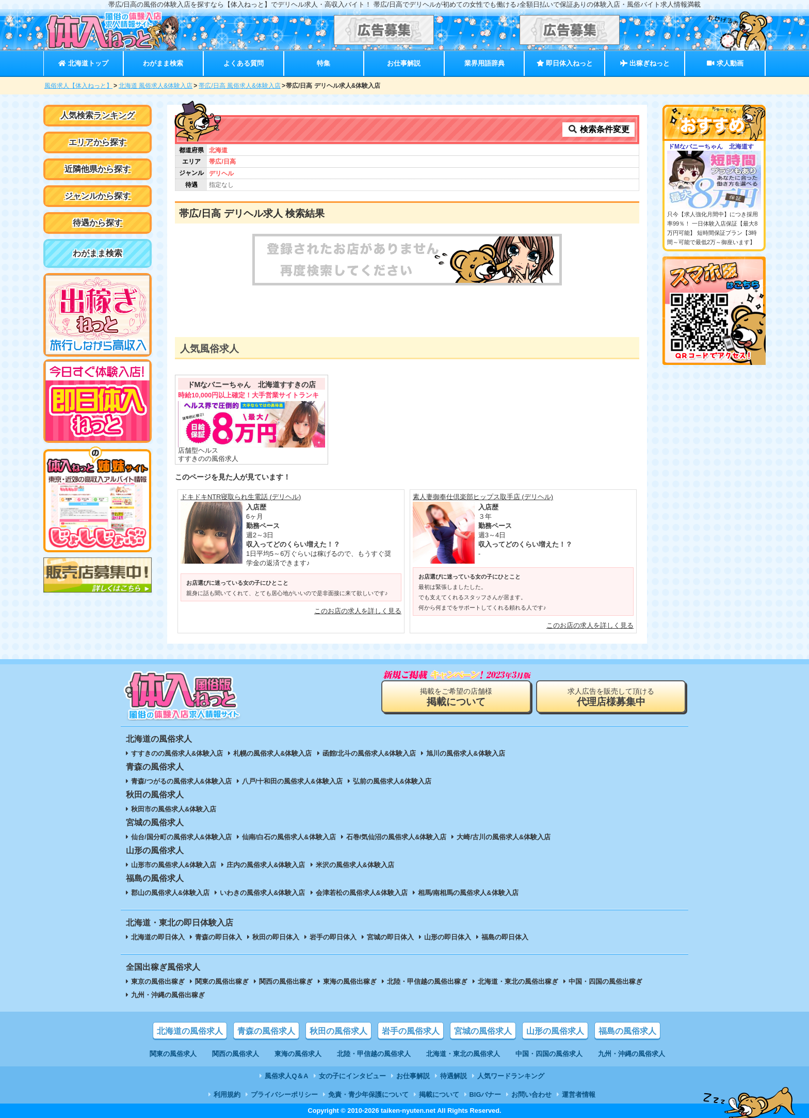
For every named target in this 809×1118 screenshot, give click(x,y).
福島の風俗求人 (627, 1031)
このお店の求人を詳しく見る (357, 611)
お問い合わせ (531, 1094)
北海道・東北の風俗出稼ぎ (518, 981)
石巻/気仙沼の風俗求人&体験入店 (396, 837)
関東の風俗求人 (173, 1054)
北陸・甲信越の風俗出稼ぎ (427, 981)
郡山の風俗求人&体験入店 (170, 893)
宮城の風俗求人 (483, 1031)
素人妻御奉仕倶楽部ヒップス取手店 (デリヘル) (483, 497)
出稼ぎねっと (645, 63)
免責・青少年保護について (368, 1094)
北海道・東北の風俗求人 (463, 1054)
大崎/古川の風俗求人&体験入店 (504, 837)
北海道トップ (83, 63)
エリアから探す (97, 142)
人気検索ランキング (97, 115)
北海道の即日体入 (158, 937)
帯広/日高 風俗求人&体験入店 (240, 85)
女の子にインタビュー (352, 1076)
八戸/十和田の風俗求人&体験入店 (292, 781)
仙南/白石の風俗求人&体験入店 (289, 837)
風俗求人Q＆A (286, 1076)
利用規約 (227, 1094)
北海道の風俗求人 (190, 1031)
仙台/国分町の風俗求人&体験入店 (181, 837)
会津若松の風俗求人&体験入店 (362, 893)
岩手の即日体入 (333, 937)
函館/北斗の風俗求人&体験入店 (369, 753)
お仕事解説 (403, 63)
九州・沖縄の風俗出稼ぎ (168, 995)
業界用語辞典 (484, 63)
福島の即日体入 (504, 937)
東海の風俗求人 (297, 1054)
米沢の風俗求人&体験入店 (355, 865)
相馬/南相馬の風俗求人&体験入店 (468, 893)
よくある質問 (243, 63)
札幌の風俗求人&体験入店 (272, 753)
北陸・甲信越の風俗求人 (374, 1054)
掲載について (439, 1094)
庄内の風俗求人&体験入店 (265, 865)
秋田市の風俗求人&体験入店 (173, 809)
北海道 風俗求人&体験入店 (155, 85)
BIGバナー (485, 1094)
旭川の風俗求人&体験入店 (465, 753)
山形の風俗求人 (555, 1031)
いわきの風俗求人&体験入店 (262, 893)
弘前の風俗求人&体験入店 (392, 781)
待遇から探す (97, 222)
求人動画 (724, 63)
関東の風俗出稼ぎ (222, 981)
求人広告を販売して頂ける (611, 697)
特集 (323, 63)
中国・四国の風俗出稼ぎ (605, 981)
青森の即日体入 (218, 937)
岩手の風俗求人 (411, 1031)
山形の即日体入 (447, 937)
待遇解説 (453, 1076)
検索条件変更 (598, 129)
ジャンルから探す (97, 195)
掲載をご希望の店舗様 (456, 697)
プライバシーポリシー (284, 1094)
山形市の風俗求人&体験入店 (173, 865)
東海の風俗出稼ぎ (350, 981)
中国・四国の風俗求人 (549, 1054)
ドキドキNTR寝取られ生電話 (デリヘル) (241, 497)
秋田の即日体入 (275, 937)
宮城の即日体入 (390, 937)
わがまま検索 (163, 63)
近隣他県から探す (97, 169)
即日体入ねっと (564, 63)
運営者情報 (578, 1094)
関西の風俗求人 (235, 1054)
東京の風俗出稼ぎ (158, 981)
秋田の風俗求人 (338, 1031)
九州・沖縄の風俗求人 (631, 1054)
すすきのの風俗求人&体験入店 (177, 753)
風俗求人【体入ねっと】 (78, 85)
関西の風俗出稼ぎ (286, 981)
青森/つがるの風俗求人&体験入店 (181, 781)
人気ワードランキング (510, 1076)
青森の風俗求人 (266, 1031)
